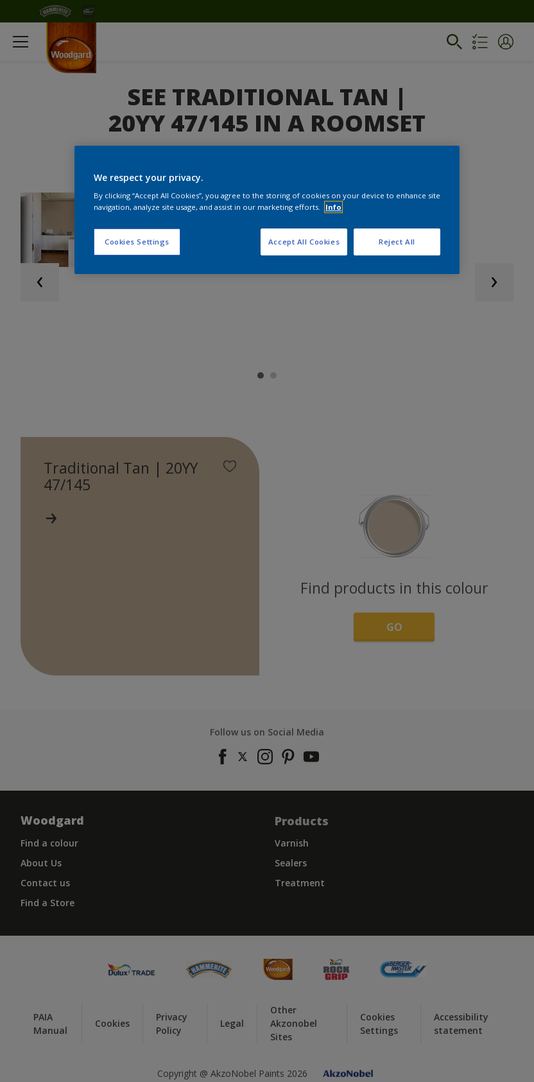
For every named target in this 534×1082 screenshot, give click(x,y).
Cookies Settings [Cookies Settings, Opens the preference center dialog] (137, 241)
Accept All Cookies (304, 241)
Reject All (397, 241)
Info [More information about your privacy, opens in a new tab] (333, 207)
